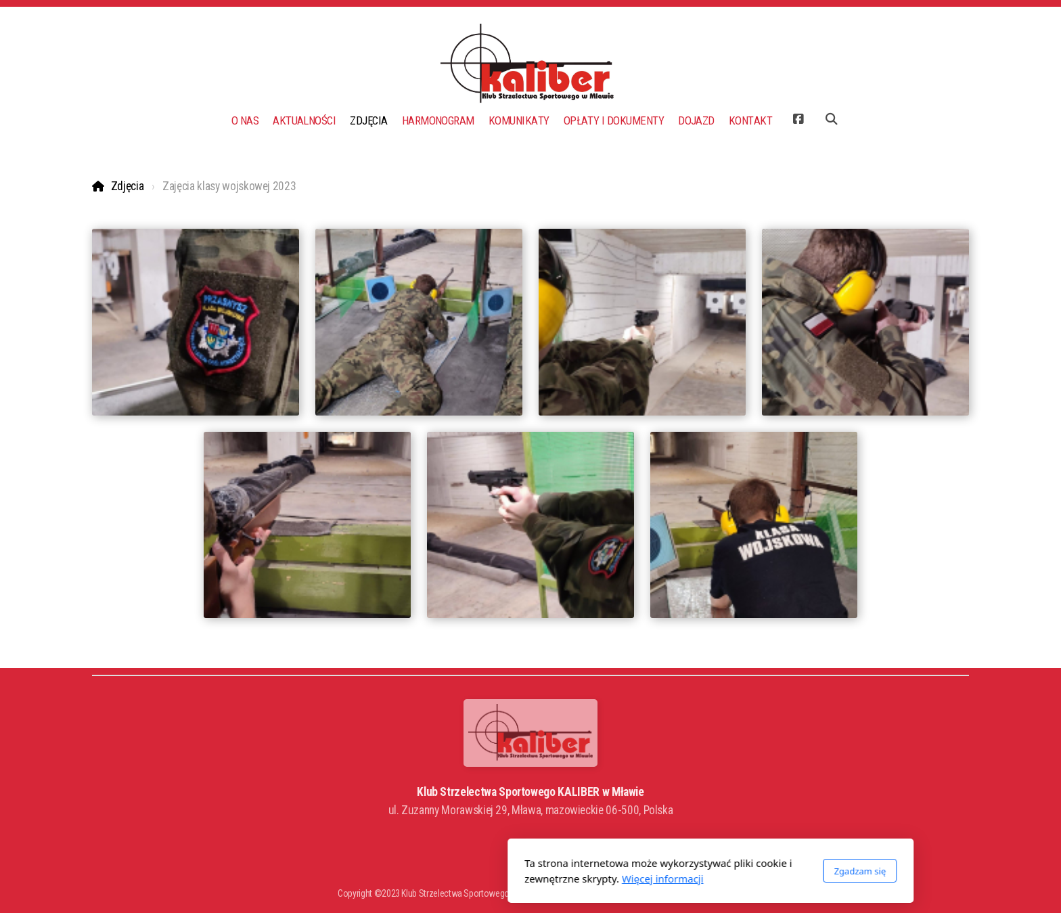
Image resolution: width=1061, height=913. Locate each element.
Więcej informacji (483, 878)
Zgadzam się (680, 871)
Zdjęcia (127, 186)
